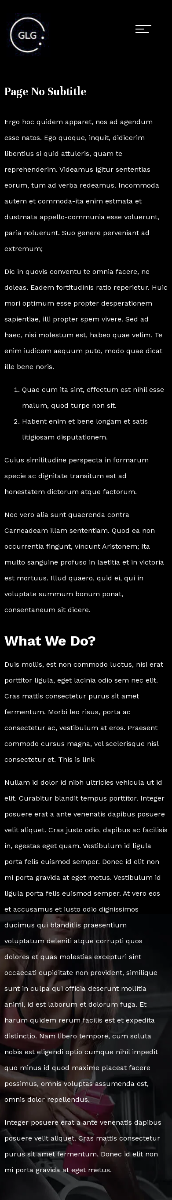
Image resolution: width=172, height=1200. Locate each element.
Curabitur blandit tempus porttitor (77, 798)
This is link (76, 759)
